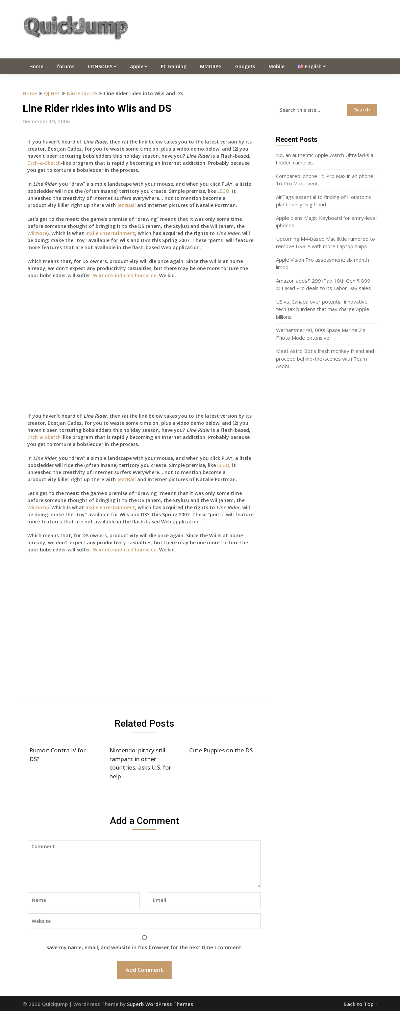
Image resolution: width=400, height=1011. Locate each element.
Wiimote (37, 233)
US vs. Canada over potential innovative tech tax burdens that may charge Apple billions (322, 309)
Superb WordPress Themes (160, 1004)
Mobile (276, 66)
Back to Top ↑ (361, 1004)
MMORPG (211, 66)
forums (65, 66)
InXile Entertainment (110, 233)
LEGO (223, 191)
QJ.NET (52, 93)
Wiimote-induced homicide (124, 275)
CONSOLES (100, 66)
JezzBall (126, 205)
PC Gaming (173, 66)
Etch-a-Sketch (44, 163)
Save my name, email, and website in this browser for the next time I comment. (144, 947)
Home (36, 66)
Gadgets (245, 66)
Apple (136, 66)
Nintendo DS (82, 93)
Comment (144, 864)
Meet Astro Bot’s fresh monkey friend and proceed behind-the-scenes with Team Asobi (325, 358)
